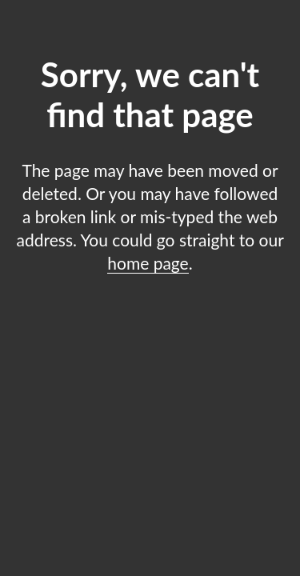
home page (147, 263)
